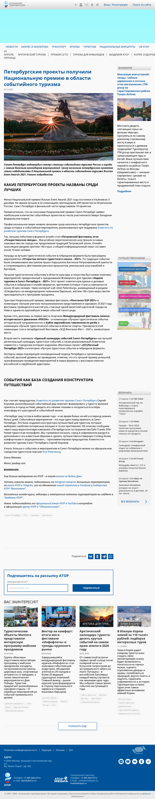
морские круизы (50, 701)
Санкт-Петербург (12, 515)
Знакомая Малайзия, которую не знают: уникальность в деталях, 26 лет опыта (133, 489)
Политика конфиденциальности (20, 750)
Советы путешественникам (135, 296)
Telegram (97, 4)
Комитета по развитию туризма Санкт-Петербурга (66, 400)
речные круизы (50, 697)
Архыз (8, 707)
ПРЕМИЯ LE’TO (59, 54)
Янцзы (46, 705)
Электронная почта (16, 581)
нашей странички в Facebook (73, 485)
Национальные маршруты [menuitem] (117, 46)
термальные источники (129, 713)
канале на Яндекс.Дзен (69, 476)
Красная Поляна (21, 707)
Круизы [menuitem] (75, 46)
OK (92, 4)
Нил (54, 705)
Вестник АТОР (127, 282)
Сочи (29, 703)
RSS (71, 750)
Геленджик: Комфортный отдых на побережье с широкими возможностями (133, 448)
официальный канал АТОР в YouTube (56, 503)
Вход (107, 4)
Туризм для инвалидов (88, 54)
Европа (64, 701)
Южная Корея (124, 699)
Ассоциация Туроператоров (17, 4)
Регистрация (120, 4)
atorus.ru (146, 793)
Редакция (46, 750)
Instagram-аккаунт (65, 482)
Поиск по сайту (142, 4)
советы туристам (88, 695)
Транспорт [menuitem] (59, 46)
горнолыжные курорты (128, 710)
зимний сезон (124, 706)
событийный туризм (14, 710)
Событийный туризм (90, 702)
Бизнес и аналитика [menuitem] (34, 46)
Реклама (60, 750)
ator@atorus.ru (29, 780)
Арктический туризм (32, 54)
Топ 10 (123, 323)
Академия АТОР (119, 54)
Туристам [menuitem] (89, 46)
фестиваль (47, 515)
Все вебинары (130, 501)
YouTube (80, 4)
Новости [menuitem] (12, 46)
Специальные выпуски (132, 269)
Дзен (75, 4)
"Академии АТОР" (13, 497)
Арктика (103, 695)
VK (86, 4)
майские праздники (14, 703)
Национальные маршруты (134, 309)
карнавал (35, 515)
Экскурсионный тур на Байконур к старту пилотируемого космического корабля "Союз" (131, 408)
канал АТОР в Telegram (20, 485)
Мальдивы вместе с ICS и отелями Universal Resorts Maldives (132, 468)
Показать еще (77, 726)
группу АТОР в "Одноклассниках (40, 506)
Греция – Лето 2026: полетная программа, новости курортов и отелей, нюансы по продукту (133, 429)
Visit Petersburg (51, 451)
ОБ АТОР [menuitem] (144, 46)
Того (25, 515)
